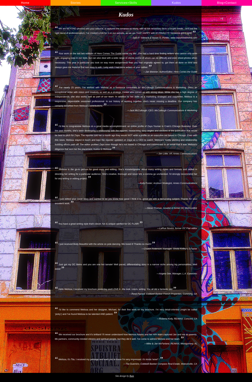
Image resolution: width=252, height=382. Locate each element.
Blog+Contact (227, 2)
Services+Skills (126, 2)
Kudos (176, 2)
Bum (131, 376)
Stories (76, 2)
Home (25, 2)
